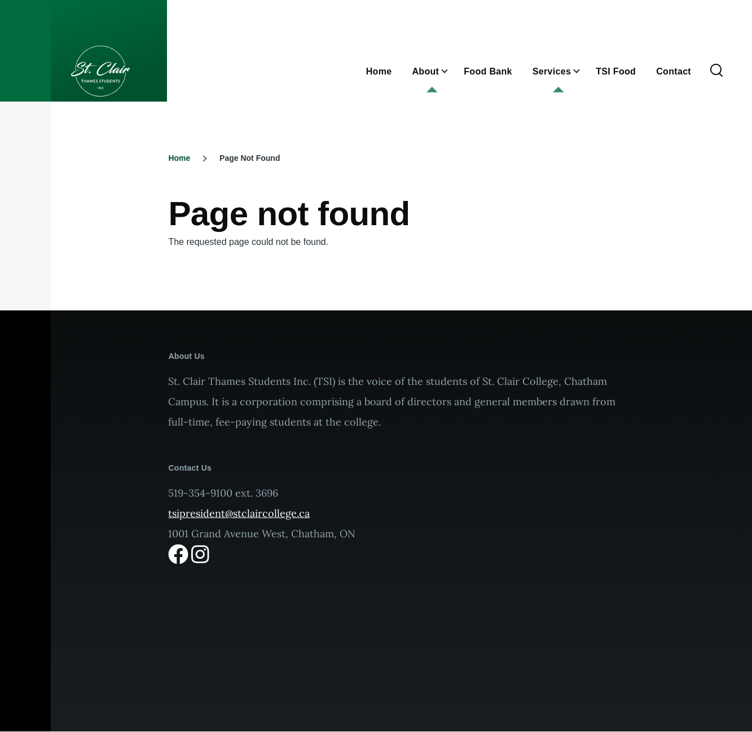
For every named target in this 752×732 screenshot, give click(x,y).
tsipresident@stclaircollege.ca (239, 513)
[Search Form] (716, 71)
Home (179, 158)
